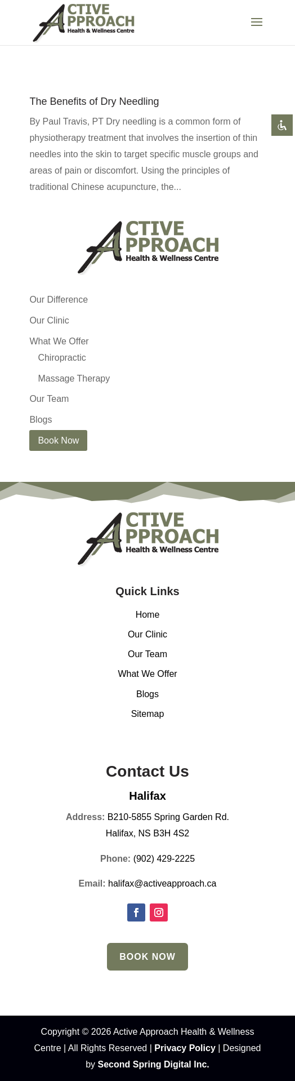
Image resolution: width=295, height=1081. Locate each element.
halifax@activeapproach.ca (162, 883)
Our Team (49, 399)
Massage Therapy (74, 378)
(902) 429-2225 (164, 858)
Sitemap (147, 714)
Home (148, 614)
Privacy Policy (185, 1048)
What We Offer (58, 341)
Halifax (147, 796)
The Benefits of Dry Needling (94, 101)
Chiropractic (62, 357)
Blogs (40, 419)
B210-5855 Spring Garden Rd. (168, 817)
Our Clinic (49, 320)
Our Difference (58, 299)
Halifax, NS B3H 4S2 (148, 833)
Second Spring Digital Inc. (153, 1064)
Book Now (147, 957)
